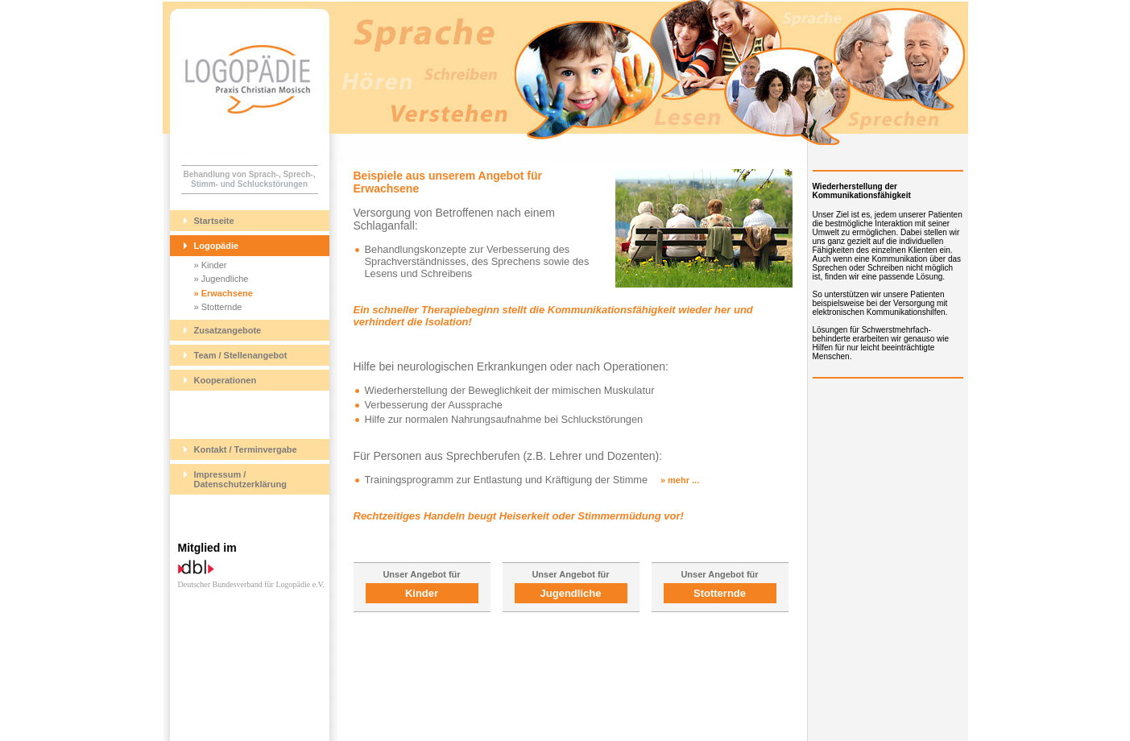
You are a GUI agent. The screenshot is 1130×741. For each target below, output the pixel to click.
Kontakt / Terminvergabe (245, 449)
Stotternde (719, 593)
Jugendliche (571, 593)
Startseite (214, 221)
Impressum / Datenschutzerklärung (241, 479)
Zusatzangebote (228, 330)
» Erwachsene (223, 293)
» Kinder (210, 265)
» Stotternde (218, 307)
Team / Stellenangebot (241, 355)
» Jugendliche (221, 279)
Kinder (421, 593)
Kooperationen (225, 380)
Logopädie (216, 245)
